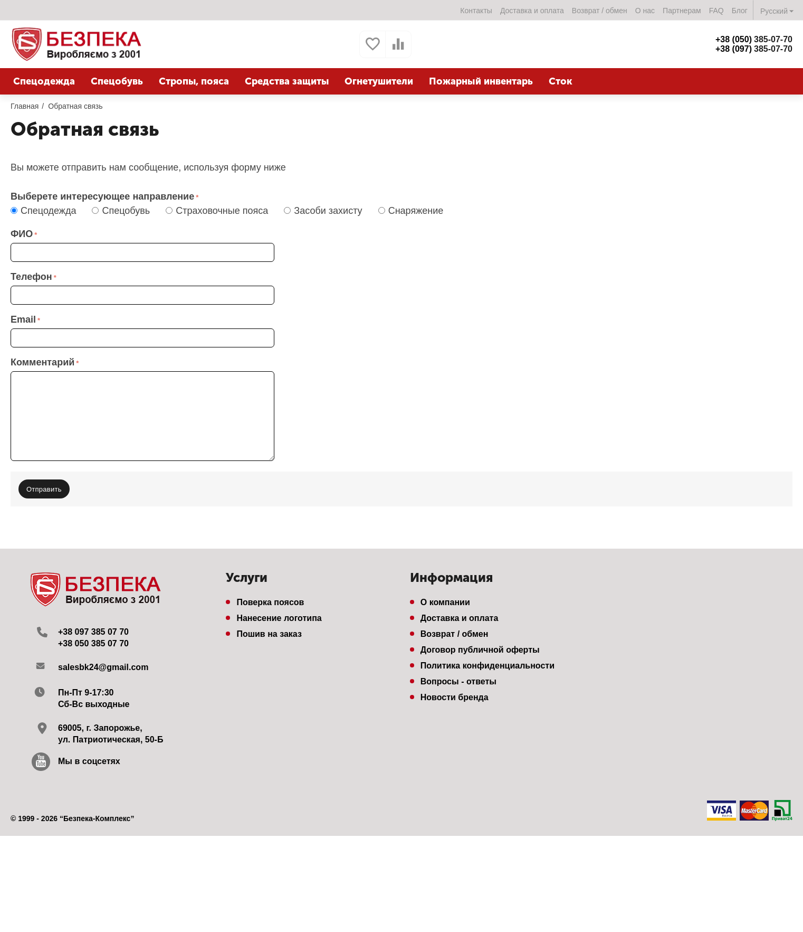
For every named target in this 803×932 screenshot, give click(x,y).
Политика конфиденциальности (487, 665)
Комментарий (42, 362)
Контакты (476, 10)
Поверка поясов (270, 602)
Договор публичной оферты (480, 649)
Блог (740, 10)
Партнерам (682, 10)
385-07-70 (753, 39)
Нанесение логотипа (278, 618)
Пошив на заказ (269, 633)
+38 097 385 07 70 (93, 631)
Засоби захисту (325, 210)
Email (23, 319)
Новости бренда (454, 697)
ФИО (22, 234)
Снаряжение (413, 210)
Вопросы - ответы (458, 681)
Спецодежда (46, 210)
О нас (645, 10)
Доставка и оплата (532, 10)
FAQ (716, 10)
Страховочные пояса (219, 210)
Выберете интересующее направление (102, 196)
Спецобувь (123, 210)
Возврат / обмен (599, 10)
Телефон (31, 276)
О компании (445, 602)
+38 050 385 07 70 (93, 643)
